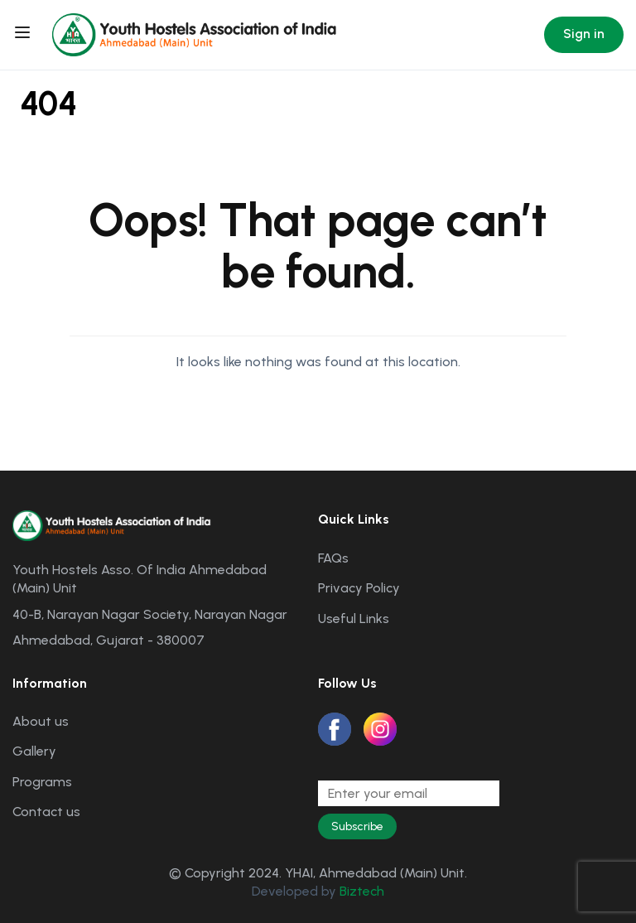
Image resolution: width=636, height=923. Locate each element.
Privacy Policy (359, 588)
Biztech (362, 891)
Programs (42, 782)
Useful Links (353, 618)
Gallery (34, 751)
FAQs (333, 558)
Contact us (46, 811)
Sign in (584, 33)
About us (40, 721)
